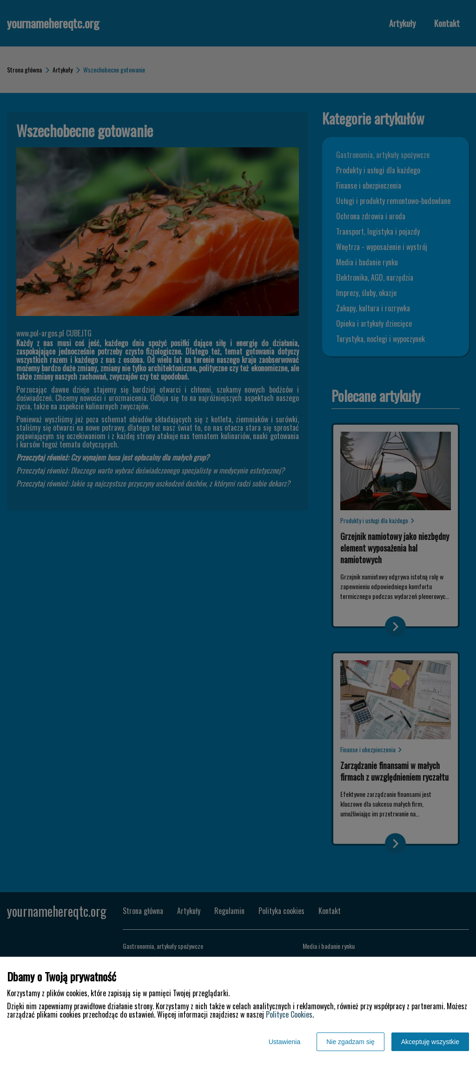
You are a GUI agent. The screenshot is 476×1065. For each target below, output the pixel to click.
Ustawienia (284, 1041)
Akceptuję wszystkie (430, 1041)
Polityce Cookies (289, 1014)
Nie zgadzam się (350, 1041)
